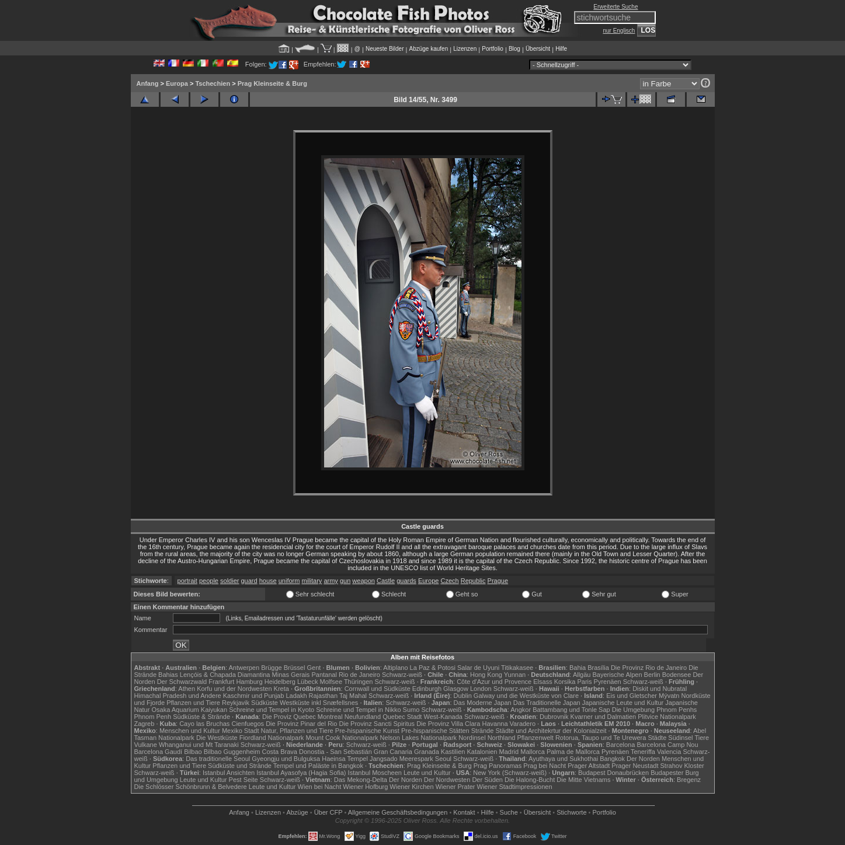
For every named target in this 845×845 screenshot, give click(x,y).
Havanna (494, 723)
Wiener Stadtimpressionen (514, 786)
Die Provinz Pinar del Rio (301, 723)
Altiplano (395, 667)
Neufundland (363, 716)
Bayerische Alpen (617, 674)
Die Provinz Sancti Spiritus (377, 723)
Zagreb (144, 723)
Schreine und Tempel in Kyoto (271, 709)
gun (345, 580)
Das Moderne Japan (483, 702)
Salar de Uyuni (478, 667)
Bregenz (689, 779)
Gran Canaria (393, 751)
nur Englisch (619, 30)
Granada (426, 751)
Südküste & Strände (201, 716)
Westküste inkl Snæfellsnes (319, 702)
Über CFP (328, 812)
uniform (289, 580)
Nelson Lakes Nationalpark (418, 737)
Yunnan (515, 674)
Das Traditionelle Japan (546, 702)
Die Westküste (217, 737)
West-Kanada (443, 716)
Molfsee (331, 681)
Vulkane (145, 744)
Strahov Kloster (682, 765)
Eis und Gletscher (631, 695)
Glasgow (455, 688)
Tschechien (212, 83)
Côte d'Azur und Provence (494, 681)
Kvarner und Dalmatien (604, 716)
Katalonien (482, 751)
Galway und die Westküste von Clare (526, 695)
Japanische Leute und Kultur (622, 702)
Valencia (669, 751)
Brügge (271, 667)
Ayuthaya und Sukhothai (563, 758)
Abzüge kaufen (428, 49)
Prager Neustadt (634, 765)
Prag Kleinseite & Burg (272, 83)
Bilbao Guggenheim (232, 751)
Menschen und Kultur (189, 730)
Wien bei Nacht (320, 786)
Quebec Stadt (402, 716)
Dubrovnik (554, 716)
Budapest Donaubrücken (613, 772)
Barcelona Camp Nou (667, 744)
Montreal (330, 716)
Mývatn (669, 695)
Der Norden (643, 758)
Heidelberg (280, 681)
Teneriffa (643, 751)
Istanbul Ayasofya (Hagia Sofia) (301, 772)
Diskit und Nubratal (659, 688)
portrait (187, 580)
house (268, 580)
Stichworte (571, 812)
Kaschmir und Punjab (253, 695)
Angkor (520, 709)
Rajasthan (323, 695)
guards (406, 580)
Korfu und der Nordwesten (234, 688)
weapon (363, 580)
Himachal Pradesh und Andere (177, 695)
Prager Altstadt (589, 765)
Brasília (598, 667)
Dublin (463, 695)
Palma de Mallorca (573, 751)
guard (249, 580)
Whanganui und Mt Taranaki (199, 744)
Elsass (542, 681)
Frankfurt (221, 681)
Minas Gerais (291, 674)
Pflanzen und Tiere (193, 702)
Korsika (565, 681)
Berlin (652, 674)
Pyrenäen (607, 681)
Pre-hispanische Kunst (367, 730)
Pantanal (323, 674)
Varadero (522, 723)
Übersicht (538, 49)
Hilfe (561, 49)
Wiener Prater (455, 786)
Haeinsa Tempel (345, 758)
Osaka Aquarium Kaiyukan (189, 709)
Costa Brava (279, 751)
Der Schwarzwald (182, 681)
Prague (498, 580)
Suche (509, 812)
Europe (428, 580)
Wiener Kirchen (411, 786)
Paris (584, 681)
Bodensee (676, 674)
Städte (657, 737)
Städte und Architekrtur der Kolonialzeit (550, 730)
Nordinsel (471, 737)
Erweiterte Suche (615, 7)
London (481, 688)
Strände (482, 730)
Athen (186, 688)
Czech (449, 580)
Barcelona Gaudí (158, 751)
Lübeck (307, 681)
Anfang (148, 83)
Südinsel (680, 737)
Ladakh (296, 695)
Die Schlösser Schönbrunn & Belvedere (190, 786)
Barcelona (620, 744)
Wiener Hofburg (365, 786)
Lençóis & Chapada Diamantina (225, 674)
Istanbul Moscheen (375, 772)
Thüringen (358, 681)
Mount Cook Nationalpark (341, 737)
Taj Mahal (353, 695)
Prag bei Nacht (544, 765)
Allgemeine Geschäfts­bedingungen (398, 812)
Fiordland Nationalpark (271, 737)
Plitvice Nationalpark (667, 716)
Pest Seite (243, 779)
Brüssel (294, 667)
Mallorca (532, 751)
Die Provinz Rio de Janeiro (649, 667)
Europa (177, 83)
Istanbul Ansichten (229, 772)
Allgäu (582, 674)
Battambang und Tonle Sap (571, 709)
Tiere (701, 737)
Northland (502, 737)
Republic (473, 580)
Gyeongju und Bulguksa (286, 758)
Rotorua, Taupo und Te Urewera (600, 737)
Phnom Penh (153, 716)
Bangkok (612, 758)
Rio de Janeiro (359, 674)
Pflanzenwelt (535, 737)
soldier (229, 580)
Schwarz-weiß (402, 674)
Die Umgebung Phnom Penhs (654, 709)
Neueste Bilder (385, 49)
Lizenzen (465, 49)
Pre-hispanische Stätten (435, 730)
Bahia (577, 667)
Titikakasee (517, 667)
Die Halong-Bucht (530, 779)
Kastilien (453, 751)
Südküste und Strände (240, 765)
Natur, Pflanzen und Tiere (297, 730)
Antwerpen (244, 667)
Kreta (281, 688)
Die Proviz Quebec (289, 716)
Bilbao (193, 751)
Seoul (443, 758)
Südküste (264, 702)
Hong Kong (486, 674)
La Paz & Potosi (432, 667)
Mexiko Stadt (240, 730)
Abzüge (297, 812)
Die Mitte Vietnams (583, 779)
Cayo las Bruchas (204, 723)
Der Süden (487, 779)
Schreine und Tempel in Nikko (358, 709)
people (208, 580)
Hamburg (249, 681)
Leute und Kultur (427, 772)
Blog (514, 49)
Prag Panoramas (498, 765)
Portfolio (492, 49)
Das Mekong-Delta (360, 779)
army (331, 580)
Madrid (509, 751)
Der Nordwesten (447, 779)
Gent (314, 667)
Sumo (411, 709)
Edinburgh (426, 688)
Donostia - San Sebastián (335, 751)
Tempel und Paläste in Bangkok (318, 765)
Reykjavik (235, 702)
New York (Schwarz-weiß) (510, 772)
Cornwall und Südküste (378, 688)
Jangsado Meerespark (401, 758)
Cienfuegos (247, 723)
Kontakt (464, 812)
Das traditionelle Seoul (218, 758)
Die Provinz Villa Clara (448, 723)
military (311, 580)
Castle (386, 580)
